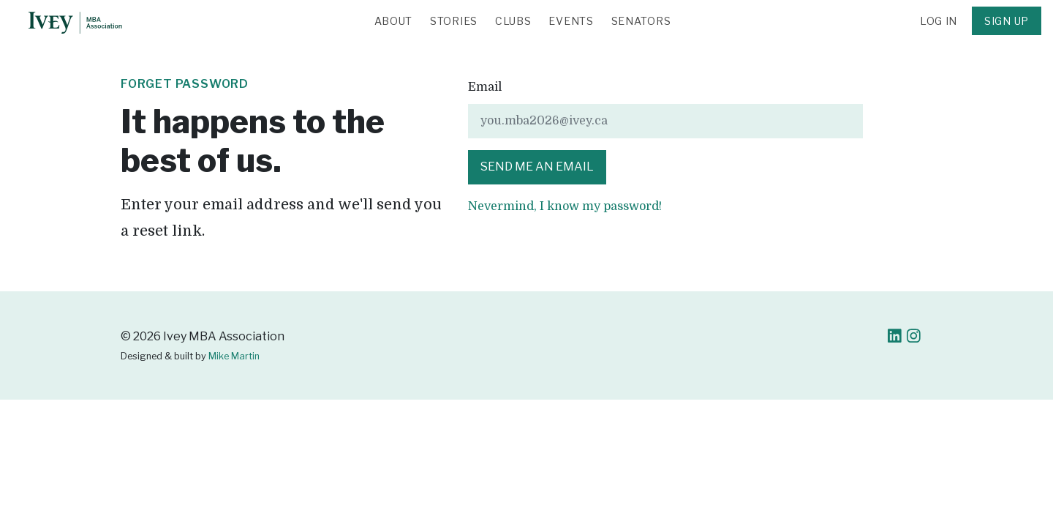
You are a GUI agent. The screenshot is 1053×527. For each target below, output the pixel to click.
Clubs (513, 21)
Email (485, 87)
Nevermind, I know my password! (565, 206)
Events (570, 21)
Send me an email (537, 166)
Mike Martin (234, 356)
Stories (454, 21)
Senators (641, 21)
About (393, 21)
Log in (938, 21)
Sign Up (1006, 21)
